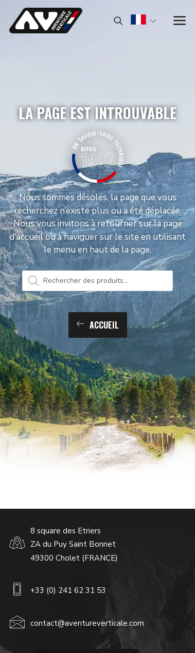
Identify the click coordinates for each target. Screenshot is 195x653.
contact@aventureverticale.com (87, 623)
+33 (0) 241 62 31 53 (68, 590)
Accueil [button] (98, 325)
